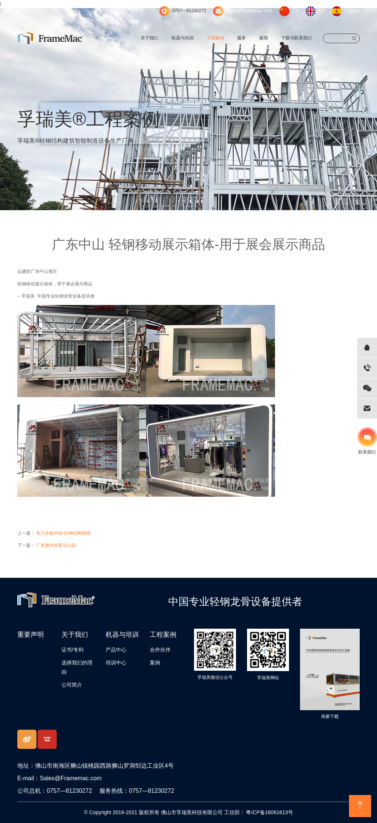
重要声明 (30, 634)
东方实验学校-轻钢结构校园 (63, 533)
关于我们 (149, 38)
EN (321, 10)
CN (295, 10)
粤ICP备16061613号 (269, 812)
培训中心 (116, 663)
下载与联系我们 (296, 38)
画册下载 (330, 716)
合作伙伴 (160, 650)
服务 (241, 38)
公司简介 (71, 685)
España (352, 10)
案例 (155, 663)
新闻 (263, 38)
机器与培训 (183, 38)
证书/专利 (72, 650)
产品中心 (116, 650)
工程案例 (215, 38)
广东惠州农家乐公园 (56, 545)
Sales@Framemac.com (249, 10)
